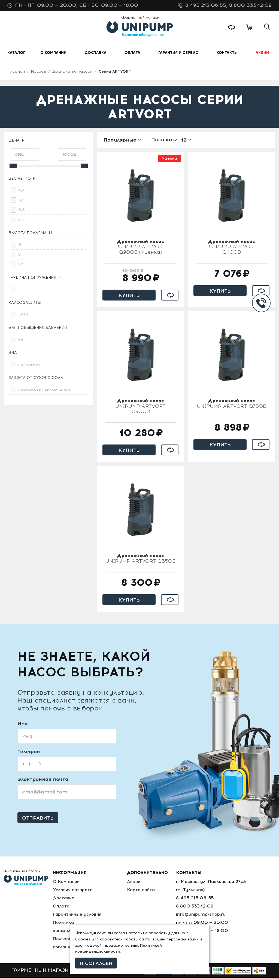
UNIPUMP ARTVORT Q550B (140, 558)
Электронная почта (42, 780)
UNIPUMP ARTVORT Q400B (231, 247)
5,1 (21, 200)
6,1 (20, 219)
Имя (22, 724)
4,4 (21, 190)
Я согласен (96, 963)
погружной (29, 364)
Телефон (28, 752)
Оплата (61, 906)
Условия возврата (73, 890)
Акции (135, 881)
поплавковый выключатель (44, 389)
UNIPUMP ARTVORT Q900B (140, 406)
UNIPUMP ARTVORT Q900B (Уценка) (140, 247)
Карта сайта (142, 890)
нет (21, 339)
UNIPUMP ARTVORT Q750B (231, 403)
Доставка (63, 898)
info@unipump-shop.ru (201, 914)
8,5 (21, 264)
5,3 (21, 210)
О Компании (66, 881)
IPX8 (23, 314)
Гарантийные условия (77, 914)
